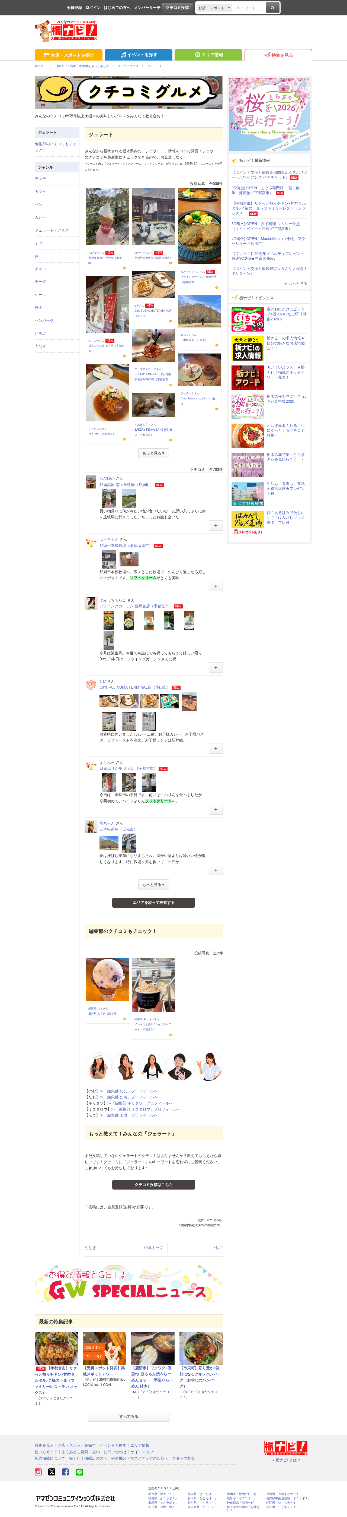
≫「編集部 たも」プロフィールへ (129, 1097)
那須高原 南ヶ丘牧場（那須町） (126, 484)
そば (38, 243)
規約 (96, 1452)
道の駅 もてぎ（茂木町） (103, 1013)
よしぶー (93, 340)
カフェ (40, 192)
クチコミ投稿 (177, 7)
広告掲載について (50, 1458)
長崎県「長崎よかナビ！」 (284, 1494)
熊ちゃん (186, 334)
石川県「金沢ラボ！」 (163, 1507)
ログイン (93, 7)
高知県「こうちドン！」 (282, 1507)
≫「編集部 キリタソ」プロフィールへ (140, 1103)
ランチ (40, 178)
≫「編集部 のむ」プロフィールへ (129, 1091)
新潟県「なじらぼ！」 (202, 1498)
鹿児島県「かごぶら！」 (204, 1507)
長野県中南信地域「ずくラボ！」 (288, 1498)
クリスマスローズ (145, 369)
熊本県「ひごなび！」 (202, 1494)
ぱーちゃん (141, 252)
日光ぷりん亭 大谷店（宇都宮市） (128, 768)
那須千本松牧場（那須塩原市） (153, 257)
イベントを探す (138, 55)
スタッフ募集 (183, 1458)
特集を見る (278, 55)
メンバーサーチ (147, 7)
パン (38, 204)
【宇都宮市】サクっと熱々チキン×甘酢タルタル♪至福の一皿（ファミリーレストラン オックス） (56, 1380)
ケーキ (40, 294)
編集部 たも (95, 1008)
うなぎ (90, 1247)
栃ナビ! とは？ (286, 1460)
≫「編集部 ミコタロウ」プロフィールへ (146, 1109)
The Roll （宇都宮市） (101, 434)
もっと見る (295, 283)
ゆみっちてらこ (190, 271)
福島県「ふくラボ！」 (163, 1498)
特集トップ (153, 1247)
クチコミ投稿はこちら (154, 1184)
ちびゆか (93, 252)
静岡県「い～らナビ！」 (282, 1502)
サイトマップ (142, 1452)
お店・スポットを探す (68, 55)
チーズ (40, 281)
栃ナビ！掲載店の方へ (88, 1458)
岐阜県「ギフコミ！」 (242, 1498)
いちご (217, 1247)
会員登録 (74, 7)
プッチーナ (187, 393)
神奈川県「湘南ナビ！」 (243, 1502)
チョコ (40, 269)
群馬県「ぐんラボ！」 (163, 1502)
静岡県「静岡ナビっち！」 (245, 1494)
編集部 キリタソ (144, 1019)
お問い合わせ (115, 1452)
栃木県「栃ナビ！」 (161, 1494)
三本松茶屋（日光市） (194, 340)
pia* (136, 305)
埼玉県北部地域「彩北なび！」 (243, 1509)
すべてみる (128, 1416)
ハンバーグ (44, 320)
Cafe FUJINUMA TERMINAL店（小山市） (135, 687)
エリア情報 (208, 55)
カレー (40, 217)
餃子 (38, 307)
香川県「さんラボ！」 (202, 1502)
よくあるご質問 (75, 1452)
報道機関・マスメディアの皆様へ (139, 1458)
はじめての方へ (117, 7)
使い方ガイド (46, 1452)
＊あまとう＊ (142, 424)
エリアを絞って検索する (154, 902)
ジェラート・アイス (52, 230)
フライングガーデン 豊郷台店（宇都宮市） (136, 606)
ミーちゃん (95, 428)
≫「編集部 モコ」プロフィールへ (129, 1115)
